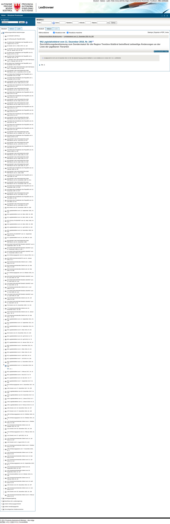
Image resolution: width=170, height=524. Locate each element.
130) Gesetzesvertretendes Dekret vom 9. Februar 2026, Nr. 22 (20, 495)
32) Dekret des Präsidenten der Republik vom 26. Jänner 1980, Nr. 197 (20, 150)
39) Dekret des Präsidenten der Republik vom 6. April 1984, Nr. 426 (20, 175)
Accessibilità (23, 522)
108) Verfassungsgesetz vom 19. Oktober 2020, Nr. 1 (20, 414)
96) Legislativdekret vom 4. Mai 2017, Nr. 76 (19, 374)
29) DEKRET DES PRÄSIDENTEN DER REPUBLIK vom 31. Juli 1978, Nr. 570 (18, 139)
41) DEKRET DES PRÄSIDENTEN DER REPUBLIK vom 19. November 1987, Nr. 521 (19, 182)
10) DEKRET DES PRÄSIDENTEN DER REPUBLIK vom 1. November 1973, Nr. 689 (19, 71)
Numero (69, 23)
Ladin (108, 1)
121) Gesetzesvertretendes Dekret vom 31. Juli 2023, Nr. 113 (19, 460)
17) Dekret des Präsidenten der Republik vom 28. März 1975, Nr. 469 (20, 96)
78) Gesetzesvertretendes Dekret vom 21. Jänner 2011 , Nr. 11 (20, 312)
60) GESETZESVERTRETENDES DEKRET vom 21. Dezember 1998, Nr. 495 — (20, 248)
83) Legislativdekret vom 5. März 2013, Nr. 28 (19, 329)
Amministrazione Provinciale (139, 1)
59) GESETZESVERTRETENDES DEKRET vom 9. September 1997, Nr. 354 (20, 244)
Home (3, 15)
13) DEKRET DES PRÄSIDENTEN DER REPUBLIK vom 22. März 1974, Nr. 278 (18, 82)
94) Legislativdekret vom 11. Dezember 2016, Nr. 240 (20, 365)
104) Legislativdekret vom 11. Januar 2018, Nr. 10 (20, 401)
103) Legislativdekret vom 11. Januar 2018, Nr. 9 (20, 398)
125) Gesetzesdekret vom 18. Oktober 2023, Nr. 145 (20, 474)
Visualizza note (60, 33)
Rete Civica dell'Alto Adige (120, 1)
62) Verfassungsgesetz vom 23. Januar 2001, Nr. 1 (20, 255)
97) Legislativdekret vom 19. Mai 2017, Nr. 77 (19, 378)
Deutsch (96, 1)
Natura (94, 23)
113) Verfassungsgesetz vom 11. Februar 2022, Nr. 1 (20, 432)
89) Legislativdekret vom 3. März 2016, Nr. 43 (19, 349)
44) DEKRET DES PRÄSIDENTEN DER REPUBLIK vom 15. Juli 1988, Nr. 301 (18, 193)
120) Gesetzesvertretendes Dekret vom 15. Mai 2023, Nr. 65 (19, 456)
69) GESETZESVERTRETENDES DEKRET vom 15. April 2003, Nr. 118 (20, 280)
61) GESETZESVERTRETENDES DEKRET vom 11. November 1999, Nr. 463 (20, 252)
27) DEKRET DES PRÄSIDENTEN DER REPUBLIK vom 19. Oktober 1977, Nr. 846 (18, 132)
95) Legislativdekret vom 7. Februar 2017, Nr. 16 (20, 371)
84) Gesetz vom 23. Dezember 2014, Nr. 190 (19, 333)
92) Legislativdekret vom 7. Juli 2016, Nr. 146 (19, 358)
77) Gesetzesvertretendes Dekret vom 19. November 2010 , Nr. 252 (18, 308)
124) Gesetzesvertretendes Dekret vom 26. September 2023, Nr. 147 (18, 471)
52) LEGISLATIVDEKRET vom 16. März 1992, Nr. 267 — (20, 221)
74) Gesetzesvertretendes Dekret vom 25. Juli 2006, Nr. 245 (19, 298)
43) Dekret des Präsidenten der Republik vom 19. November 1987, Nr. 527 (20, 190)
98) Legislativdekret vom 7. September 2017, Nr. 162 (20, 381)
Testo (39, 23)
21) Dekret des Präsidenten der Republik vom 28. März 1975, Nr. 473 (20, 110)
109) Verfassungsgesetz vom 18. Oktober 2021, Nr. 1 (20, 418)
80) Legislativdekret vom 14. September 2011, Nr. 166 (20, 319)
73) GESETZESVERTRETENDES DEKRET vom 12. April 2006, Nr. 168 (20, 295)
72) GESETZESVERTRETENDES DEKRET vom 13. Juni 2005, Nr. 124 (20, 291)
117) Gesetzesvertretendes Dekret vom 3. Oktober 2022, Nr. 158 (20, 445)
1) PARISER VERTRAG (13, 36)
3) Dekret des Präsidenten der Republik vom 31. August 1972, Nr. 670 (20, 42)
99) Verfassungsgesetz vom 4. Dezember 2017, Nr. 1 (20, 385)
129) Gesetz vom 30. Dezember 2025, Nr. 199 (19, 491)
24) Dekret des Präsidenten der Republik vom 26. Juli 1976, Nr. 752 (20, 121)
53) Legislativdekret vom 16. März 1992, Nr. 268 (20, 224)
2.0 (13, 522)
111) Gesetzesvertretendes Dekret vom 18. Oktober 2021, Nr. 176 (18, 425)
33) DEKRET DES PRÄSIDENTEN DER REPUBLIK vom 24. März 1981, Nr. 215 (18, 154)
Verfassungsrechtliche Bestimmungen (50, 36)
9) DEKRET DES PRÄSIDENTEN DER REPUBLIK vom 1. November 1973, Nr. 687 (20, 67)
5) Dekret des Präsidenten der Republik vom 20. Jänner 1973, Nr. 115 (20, 53)
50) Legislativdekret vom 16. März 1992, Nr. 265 (20, 214)
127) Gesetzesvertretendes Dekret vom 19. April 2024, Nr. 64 (20, 482)
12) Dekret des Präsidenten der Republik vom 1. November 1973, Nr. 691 (20, 78)
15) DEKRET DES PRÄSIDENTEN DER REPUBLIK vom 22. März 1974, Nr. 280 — (18, 89)
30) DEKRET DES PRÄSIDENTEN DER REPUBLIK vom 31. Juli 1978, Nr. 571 (18, 143)
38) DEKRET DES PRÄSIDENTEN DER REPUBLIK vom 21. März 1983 (18, 172)
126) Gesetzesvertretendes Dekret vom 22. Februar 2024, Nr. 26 (18, 478)
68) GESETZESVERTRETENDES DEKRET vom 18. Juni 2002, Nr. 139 (20, 277)
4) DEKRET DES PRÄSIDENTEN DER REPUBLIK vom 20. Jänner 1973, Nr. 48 (20, 49)
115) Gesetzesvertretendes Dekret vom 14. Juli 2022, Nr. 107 (19, 439)
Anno (57, 23)
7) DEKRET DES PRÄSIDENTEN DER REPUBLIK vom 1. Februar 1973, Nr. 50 (20, 60)
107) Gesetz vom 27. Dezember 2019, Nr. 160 (19, 411)
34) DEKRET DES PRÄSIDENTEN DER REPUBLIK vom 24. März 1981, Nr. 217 (18, 157)
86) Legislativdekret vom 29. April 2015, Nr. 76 (19, 339)
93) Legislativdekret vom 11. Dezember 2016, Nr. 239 (20, 362)
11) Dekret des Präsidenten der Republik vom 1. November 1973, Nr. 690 (20, 74)
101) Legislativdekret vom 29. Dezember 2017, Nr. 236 (20, 392)
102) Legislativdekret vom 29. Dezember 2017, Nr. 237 (20, 395)
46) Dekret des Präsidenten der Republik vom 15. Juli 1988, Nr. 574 (20, 201)
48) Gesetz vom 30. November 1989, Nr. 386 (19, 207)
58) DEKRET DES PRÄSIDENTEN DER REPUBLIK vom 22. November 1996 (18, 241)
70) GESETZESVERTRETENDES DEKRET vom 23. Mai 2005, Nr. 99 (20, 284)
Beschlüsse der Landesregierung (13, 501)
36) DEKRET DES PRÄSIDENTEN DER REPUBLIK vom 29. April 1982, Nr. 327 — (18, 164)
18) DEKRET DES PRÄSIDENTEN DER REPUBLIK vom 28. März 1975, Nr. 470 (18, 100)
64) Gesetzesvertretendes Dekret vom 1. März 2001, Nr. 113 (19, 262)
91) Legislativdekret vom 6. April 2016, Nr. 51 (19, 355)
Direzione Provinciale (15, 15)
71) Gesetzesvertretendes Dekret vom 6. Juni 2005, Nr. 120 (19, 287)
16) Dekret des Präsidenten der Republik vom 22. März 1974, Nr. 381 (20, 92)
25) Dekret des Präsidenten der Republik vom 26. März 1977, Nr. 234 (20, 125)
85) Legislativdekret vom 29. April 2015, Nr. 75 (19, 336)
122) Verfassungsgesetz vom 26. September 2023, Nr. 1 (20, 464)
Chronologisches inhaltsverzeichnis (13, 509)
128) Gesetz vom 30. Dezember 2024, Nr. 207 (19, 484)
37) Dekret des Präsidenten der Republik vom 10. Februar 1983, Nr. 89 (20, 168)
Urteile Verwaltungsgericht (11, 506)
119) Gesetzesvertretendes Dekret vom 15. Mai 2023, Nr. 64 (19, 453)
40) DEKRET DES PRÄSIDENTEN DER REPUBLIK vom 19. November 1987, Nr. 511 (19, 179)
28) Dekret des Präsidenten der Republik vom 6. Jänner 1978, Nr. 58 (20, 136)
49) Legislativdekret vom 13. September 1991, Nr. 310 (20, 211)
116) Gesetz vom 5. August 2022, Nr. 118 (18, 442)
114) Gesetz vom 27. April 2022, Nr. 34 (17, 435)
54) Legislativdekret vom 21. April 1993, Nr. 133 (19, 227)
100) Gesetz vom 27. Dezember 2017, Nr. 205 (19, 388)
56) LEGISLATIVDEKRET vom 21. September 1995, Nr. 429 (19, 234)
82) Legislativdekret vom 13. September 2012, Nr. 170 (20, 326)
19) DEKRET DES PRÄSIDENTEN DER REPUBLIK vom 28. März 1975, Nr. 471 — (18, 103)
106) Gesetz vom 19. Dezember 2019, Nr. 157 (19, 408)
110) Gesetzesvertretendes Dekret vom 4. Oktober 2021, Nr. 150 (20, 422)
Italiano (102, 1)
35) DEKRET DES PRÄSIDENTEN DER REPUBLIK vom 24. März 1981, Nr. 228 (18, 161)
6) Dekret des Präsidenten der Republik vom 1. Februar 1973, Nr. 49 (19, 56)
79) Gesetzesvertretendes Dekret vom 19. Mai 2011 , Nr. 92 (19, 316)
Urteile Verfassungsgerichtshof (12, 503)
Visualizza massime (75, 33)
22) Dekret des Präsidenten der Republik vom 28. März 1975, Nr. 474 (20, 114)
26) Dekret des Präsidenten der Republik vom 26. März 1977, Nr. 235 (20, 128)
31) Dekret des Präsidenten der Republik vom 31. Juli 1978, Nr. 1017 (20, 146)
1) (92, 41)
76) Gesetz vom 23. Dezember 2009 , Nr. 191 (19, 305)
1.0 (4, 522)
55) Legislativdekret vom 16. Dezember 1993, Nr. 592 (20, 231)
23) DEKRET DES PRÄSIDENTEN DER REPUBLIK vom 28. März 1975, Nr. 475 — (18, 118)
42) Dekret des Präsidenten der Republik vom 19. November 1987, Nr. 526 (20, 186)
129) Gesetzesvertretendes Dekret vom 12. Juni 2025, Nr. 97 (20, 488)
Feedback (153, 1)
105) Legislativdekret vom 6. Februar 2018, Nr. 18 (20, 404)
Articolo (82, 23)
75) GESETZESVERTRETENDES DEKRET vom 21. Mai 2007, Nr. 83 (20, 302)
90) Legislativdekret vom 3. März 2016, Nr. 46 (19, 352)
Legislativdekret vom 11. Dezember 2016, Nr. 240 (79, 36)
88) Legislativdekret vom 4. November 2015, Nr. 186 (20, 346)
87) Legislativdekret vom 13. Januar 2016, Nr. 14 (20, 342)
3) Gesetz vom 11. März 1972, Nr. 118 (17, 45)
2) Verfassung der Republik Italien (16, 39)
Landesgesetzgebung (10, 498)
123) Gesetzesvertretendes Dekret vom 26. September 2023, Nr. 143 (18, 467)
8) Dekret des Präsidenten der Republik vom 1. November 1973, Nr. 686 (19, 64)
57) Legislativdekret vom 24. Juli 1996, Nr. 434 (19, 237)
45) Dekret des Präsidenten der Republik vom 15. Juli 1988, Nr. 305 (20, 197)
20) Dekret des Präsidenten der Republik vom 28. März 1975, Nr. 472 (20, 107)
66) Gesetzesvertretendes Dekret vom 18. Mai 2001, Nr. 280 (19, 269)
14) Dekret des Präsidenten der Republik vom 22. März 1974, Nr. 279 (20, 85)
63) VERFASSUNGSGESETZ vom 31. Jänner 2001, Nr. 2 (19, 259)
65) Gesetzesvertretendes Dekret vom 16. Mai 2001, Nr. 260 (19, 266)
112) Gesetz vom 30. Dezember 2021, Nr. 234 (19, 428)
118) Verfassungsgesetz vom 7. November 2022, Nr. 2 (20, 449)
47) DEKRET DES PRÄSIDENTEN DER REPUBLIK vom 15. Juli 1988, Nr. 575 (18, 204)
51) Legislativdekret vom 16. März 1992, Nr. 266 (20, 217)
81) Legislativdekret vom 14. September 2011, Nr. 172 (20, 323)
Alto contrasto (163, 1)
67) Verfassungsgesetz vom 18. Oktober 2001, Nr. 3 (20, 273)
